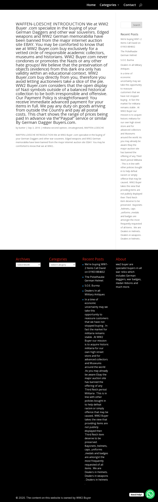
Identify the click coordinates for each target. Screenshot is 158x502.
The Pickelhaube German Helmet (94, 278)
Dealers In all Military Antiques (95, 292)
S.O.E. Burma (127, 60)
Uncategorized (75, 127)
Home (91, 5)
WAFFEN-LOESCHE (94, 127)
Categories (108, 5)
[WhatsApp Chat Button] (150, 494)
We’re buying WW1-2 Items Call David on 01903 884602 (131, 43)
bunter (22, 127)
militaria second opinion (55, 127)
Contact (130, 5)
